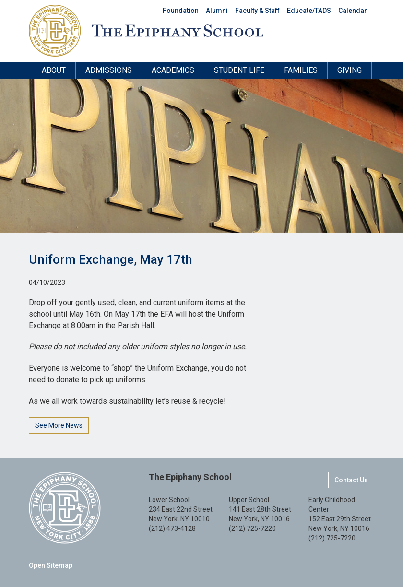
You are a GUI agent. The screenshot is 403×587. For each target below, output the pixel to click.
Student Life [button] (239, 70)
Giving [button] (349, 70)
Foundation (181, 10)
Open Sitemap (50, 565)
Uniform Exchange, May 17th (110, 259)
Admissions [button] (108, 70)
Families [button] (301, 70)
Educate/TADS (309, 10)
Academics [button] (173, 70)
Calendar (352, 10)
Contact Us (351, 480)
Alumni (217, 10)
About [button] (54, 70)
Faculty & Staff (257, 10)
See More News (59, 425)
